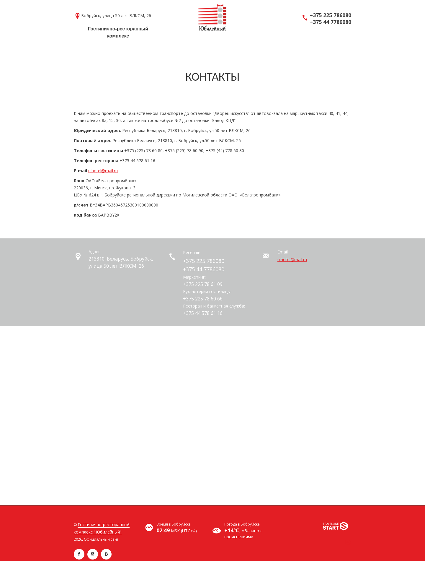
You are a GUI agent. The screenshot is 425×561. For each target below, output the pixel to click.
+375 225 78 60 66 (203, 298)
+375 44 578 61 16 (203, 313)
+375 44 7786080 (330, 22)
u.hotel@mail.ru (103, 170)
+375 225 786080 (330, 15)
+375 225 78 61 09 (203, 284)
